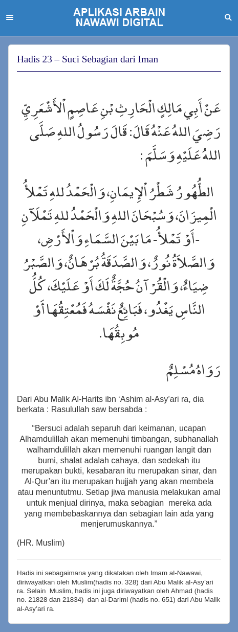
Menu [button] (10, 17)
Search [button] (228, 17)
